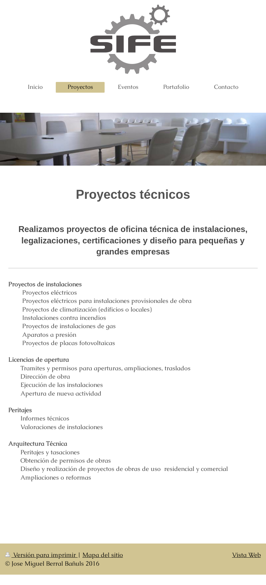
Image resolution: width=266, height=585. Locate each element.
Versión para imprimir (41, 555)
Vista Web (246, 555)
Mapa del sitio (102, 555)
